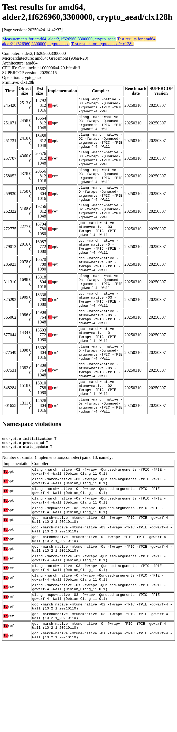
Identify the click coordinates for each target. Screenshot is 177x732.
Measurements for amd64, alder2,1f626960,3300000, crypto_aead (59, 39)
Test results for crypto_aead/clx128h (102, 43)
